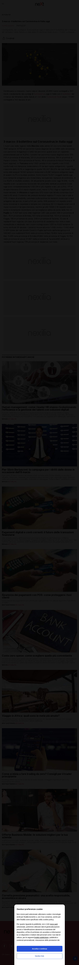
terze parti (54, 924)
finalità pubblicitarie (41, 937)
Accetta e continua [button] (39, 949)
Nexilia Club (39, 956)
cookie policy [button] (48, 919)
